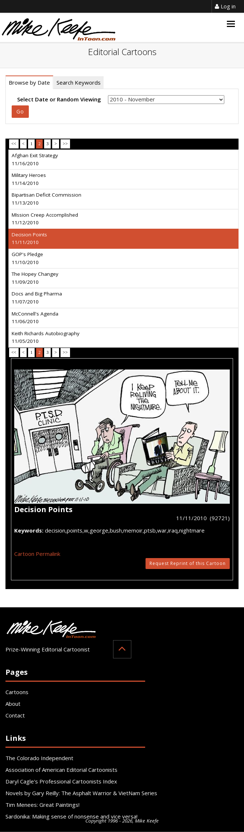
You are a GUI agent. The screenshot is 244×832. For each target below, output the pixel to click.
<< (13, 143)
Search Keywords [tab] (79, 82)
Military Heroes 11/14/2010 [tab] (29, 179)
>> (65, 143)
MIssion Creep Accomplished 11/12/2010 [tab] (45, 219)
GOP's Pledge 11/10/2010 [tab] (27, 258)
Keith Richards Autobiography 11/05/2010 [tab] (46, 337)
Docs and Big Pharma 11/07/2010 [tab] (37, 297)
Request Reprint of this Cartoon (188, 563)
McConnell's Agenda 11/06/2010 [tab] (35, 317)
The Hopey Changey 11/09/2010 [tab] (35, 278)
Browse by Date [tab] (29, 82)
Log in (225, 6)
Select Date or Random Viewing (59, 99)
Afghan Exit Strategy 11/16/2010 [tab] (35, 159)
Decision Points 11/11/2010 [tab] (29, 238)
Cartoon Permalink (37, 553)
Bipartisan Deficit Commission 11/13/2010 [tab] (46, 198)
